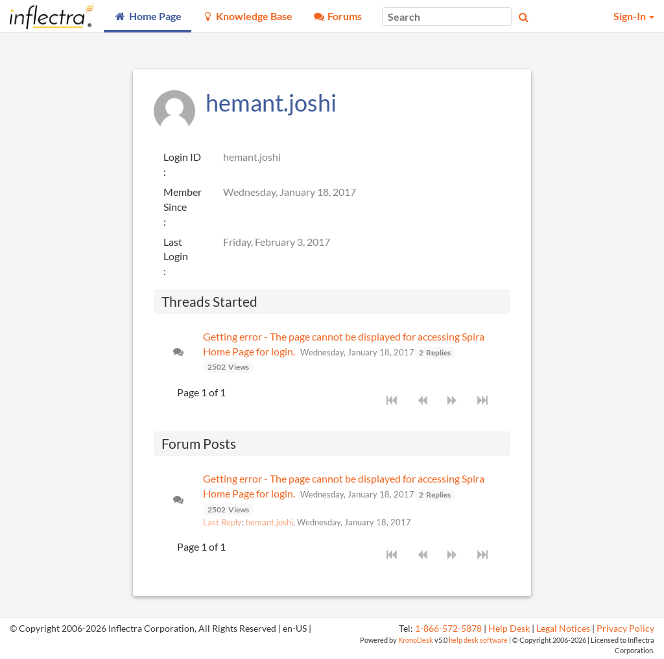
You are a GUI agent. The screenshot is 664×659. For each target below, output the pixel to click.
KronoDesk (415, 640)
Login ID (182, 156)
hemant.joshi (269, 522)
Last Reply (222, 522)
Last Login (175, 249)
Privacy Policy (625, 628)
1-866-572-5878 (448, 628)
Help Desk (509, 628)
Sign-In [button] (633, 16)
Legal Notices (563, 628)
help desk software (478, 640)
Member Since (182, 199)
